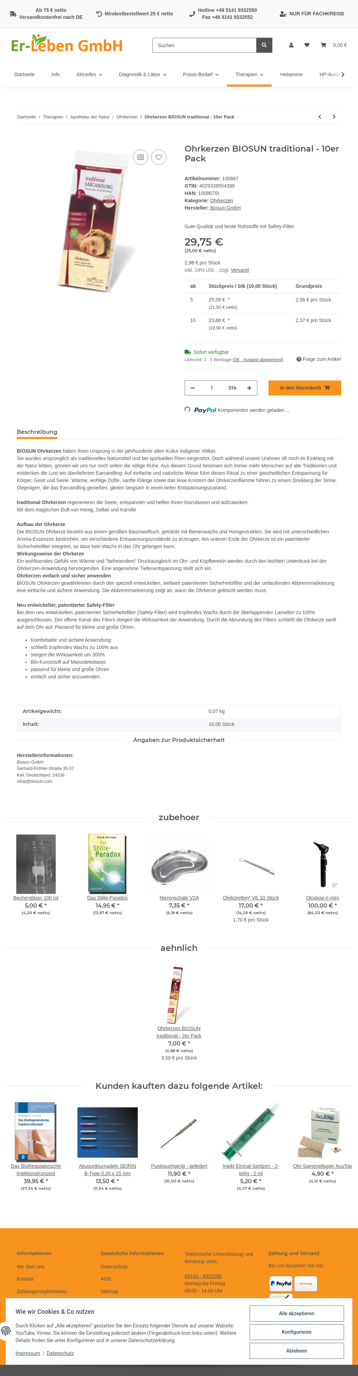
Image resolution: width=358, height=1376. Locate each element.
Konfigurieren (295, 1333)
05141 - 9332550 (203, 1276)
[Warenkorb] (333, 45)
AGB (106, 1279)
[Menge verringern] (192, 388)
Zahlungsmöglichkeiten (42, 1291)
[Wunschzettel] (307, 45)
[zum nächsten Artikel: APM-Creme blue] (334, 116)
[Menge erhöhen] (249, 388)
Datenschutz (114, 1266)
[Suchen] (204, 45)
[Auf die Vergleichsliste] (140, 157)
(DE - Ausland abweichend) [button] (257, 359)
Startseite (24, 74)
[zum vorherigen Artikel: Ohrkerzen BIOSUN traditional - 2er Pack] (320, 116)
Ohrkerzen (221, 200)
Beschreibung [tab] (37, 432)
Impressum (29, 1354)
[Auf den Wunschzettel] (158, 157)
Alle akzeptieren (295, 1315)
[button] (291, 45)
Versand (240, 270)
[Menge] (211, 388)
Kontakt (25, 1279)
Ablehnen (295, 1351)
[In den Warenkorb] (22, 140)
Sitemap (110, 1291)
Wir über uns (30, 1266)
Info (55, 74)
